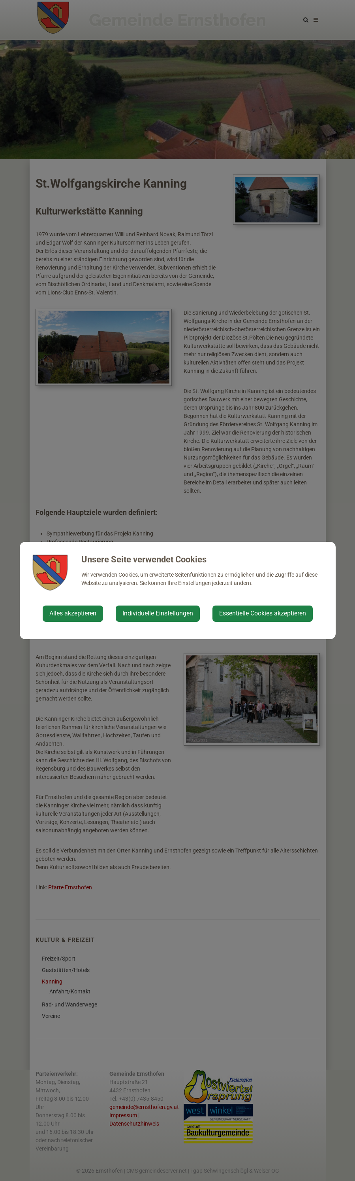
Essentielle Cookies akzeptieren (262, 613)
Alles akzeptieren (72, 613)
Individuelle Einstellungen (157, 613)
